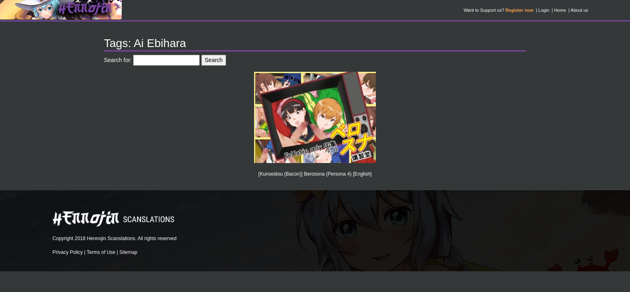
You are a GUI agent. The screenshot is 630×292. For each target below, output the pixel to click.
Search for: (118, 60)
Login (543, 10)
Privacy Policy (67, 252)
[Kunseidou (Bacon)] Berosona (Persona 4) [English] (315, 174)
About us (579, 10)
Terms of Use (101, 252)
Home (560, 10)
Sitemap (128, 252)
